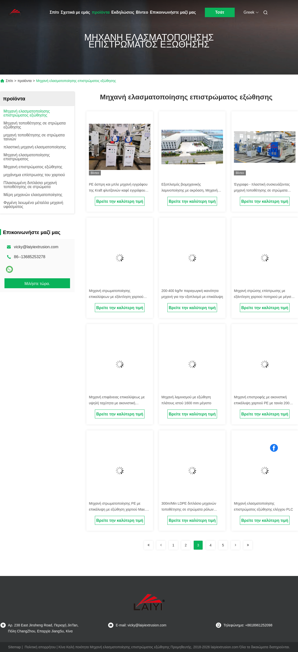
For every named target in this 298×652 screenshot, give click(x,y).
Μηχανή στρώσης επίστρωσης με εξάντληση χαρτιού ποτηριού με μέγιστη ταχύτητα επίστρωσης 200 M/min (264, 297)
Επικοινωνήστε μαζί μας (173, 12)
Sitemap (14, 647)
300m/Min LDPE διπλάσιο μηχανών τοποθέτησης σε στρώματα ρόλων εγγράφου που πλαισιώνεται (188, 509)
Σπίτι (54, 12)
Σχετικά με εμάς (75, 12)
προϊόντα (101, 12)
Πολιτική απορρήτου (40, 647)
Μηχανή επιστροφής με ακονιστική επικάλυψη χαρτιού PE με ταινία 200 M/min (261, 403)
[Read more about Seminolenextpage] (148, 545)
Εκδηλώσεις (122, 12)
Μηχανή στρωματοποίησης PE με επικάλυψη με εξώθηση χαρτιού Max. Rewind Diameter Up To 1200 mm (117, 509)
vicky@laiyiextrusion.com (36, 247)
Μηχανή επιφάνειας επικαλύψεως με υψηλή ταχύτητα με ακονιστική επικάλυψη (117, 403)
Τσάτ (219, 12)
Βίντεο (142, 12)
